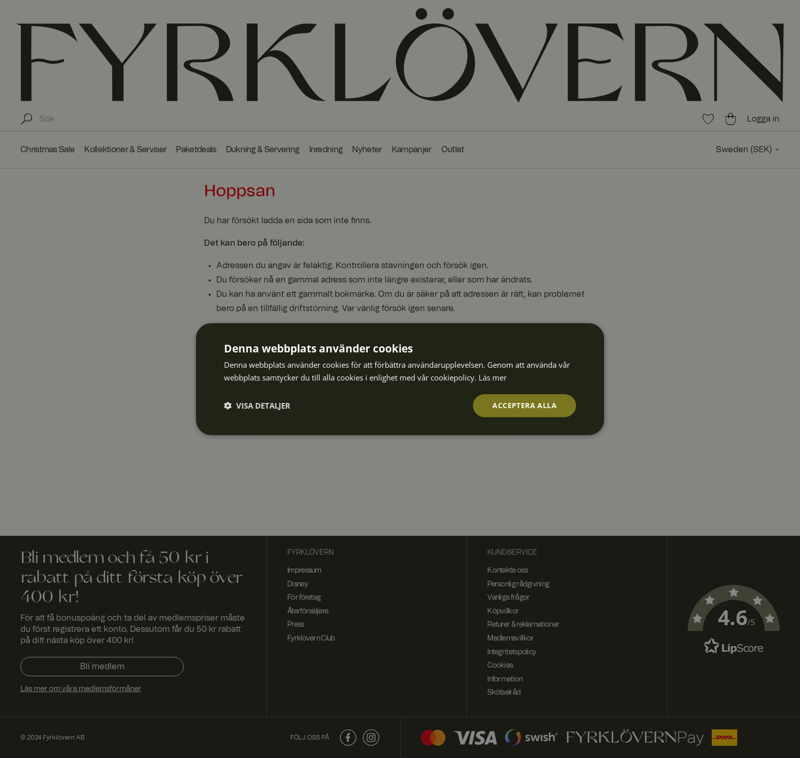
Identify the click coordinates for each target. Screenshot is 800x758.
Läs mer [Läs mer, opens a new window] (493, 377)
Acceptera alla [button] (524, 405)
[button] (257, 405)
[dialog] (400, 379)
